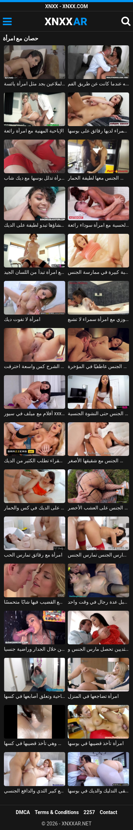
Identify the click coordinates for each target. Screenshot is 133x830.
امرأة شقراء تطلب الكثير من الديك (34, 460)
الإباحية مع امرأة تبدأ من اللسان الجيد (34, 272)
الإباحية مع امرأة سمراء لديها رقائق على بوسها (98, 131)
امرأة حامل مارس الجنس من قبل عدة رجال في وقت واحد (98, 602)
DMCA (23, 812)
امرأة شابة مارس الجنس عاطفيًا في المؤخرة (98, 366)
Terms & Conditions (57, 812)
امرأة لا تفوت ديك (22, 319)
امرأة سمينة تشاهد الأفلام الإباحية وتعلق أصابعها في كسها (34, 696)
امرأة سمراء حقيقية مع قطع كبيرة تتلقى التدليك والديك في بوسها (98, 791)
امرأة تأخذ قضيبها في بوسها (96, 743)
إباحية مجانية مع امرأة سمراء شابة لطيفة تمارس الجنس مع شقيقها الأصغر (98, 460)
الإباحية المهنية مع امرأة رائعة (34, 131)
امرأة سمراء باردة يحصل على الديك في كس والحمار (34, 507)
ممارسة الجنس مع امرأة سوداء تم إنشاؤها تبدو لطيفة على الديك (34, 225)
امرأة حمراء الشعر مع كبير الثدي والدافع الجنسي (34, 791)
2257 (89, 812)
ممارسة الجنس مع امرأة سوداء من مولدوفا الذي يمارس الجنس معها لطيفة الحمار (98, 178)
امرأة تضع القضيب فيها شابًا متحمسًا (34, 602)
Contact (108, 812)
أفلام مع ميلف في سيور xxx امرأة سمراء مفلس (34, 413)
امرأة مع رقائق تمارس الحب (33, 555)
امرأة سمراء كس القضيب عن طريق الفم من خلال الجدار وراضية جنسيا (34, 649)
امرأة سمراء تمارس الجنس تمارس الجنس (98, 555)
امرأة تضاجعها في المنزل (93, 696)
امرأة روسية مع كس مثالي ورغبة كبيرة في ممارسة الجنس (98, 272)
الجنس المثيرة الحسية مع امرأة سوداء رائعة (98, 225)
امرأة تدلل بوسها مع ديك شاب (34, 178)
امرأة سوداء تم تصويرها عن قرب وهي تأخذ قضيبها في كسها (34, 743)
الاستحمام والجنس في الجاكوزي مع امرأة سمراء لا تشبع (98, 319)
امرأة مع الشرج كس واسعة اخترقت (34, 366)
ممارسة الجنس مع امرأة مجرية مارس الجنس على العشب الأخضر (98, 507)
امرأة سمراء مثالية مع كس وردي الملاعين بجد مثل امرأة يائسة (34, 83)
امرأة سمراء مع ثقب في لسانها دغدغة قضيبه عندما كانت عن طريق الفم (98, 83)
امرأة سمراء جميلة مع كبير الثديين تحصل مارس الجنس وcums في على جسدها (98, 649)
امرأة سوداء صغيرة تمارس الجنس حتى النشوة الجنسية (98, 413)
